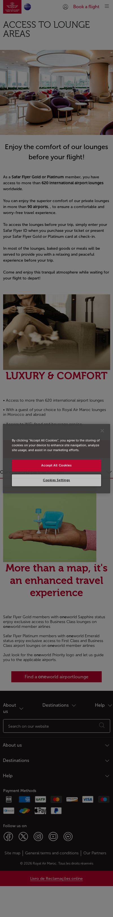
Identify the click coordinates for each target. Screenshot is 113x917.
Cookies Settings (56, 480)
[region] (56, 458)
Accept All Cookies (56, 465)
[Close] (102, 430)
